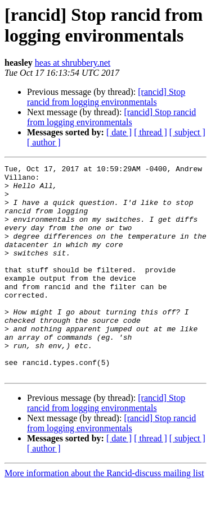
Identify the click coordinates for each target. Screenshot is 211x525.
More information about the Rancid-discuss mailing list (104, 515)
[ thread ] (150, 132)
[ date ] (119, 132)
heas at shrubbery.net (72, 62)
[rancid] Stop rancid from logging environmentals (106, 97)
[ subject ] (187, 132)
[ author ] (44, 142)
